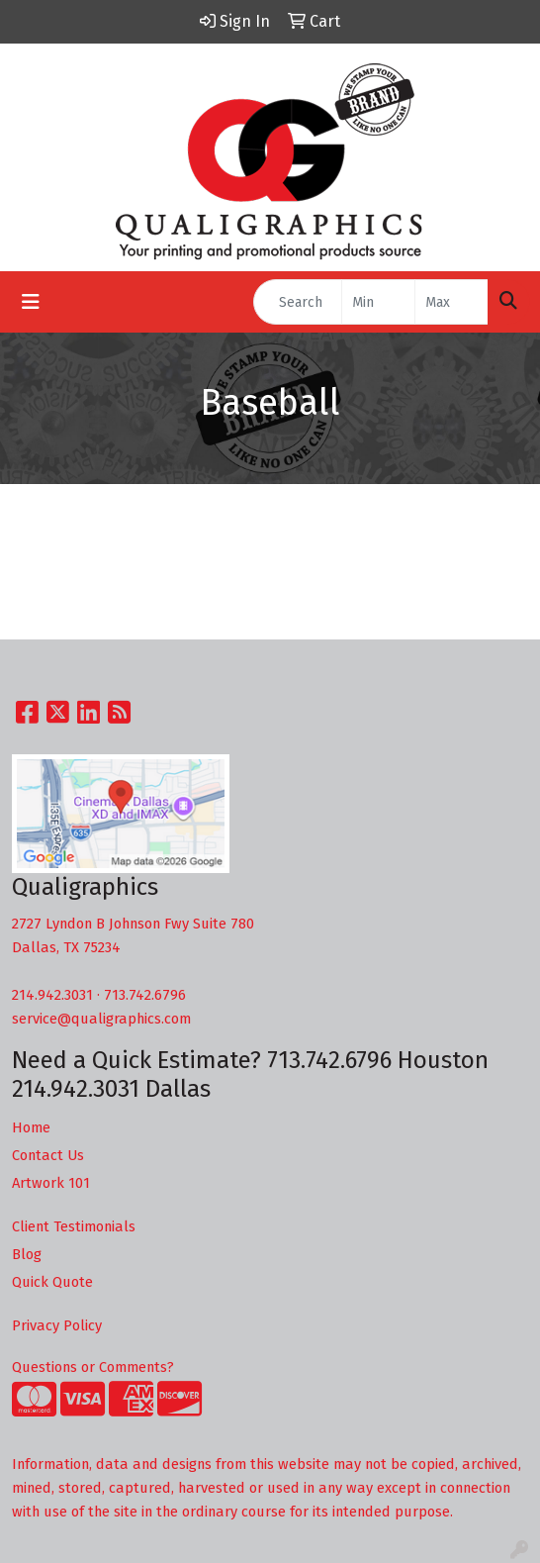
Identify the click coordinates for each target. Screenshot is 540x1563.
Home (31, 1127)
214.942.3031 (52, 995)
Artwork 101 (51, 1183)
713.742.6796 (145, 995)
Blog (27, 1254)
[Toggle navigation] (30, 302)
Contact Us (48, 1155)
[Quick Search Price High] (451, 302)
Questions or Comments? (93, 1367)
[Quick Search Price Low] (378, 302)
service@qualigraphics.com (101, 1018)
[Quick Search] (297, 302)
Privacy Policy (57, 1325)
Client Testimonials (73, 1226)
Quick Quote (52, 1282)
